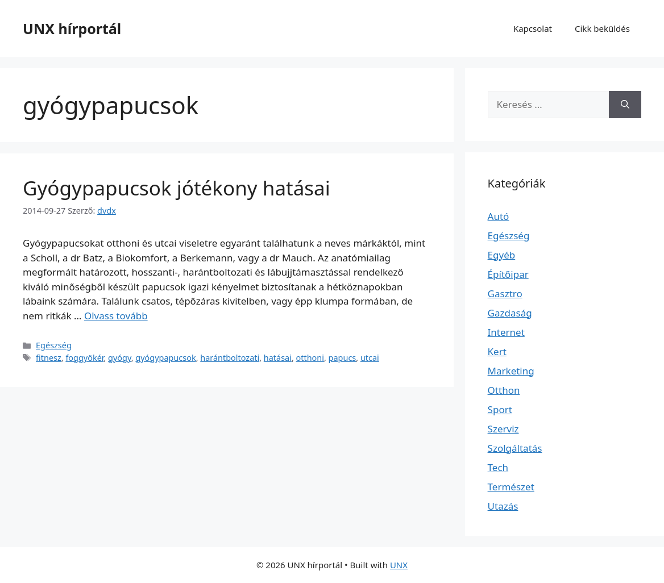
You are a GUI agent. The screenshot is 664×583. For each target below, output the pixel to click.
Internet (506, 332)
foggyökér (84, 357)
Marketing (511, 370)
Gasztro (505, 293)
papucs (342, 357)
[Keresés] (625, 104)
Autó (498, 216)
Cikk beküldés (602, 28)
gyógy (119, 357)
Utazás (503, 506)
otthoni (310, 357)
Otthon (504, 390)
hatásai (278, 357)
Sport (500, 409)
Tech (498, 467)
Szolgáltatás (515, 448)
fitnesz (48, 357)
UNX (399, 564)
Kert (497, 351)
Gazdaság (510, 312)
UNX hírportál (72, 28)
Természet (511, 486)
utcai (369, 357)
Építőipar (508, 274)
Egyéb (502, 254)
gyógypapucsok (165, 357)
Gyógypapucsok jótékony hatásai (176, 187)
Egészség (54, 345)
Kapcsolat (532, 28)
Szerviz (503, 428)
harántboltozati (229, 357)
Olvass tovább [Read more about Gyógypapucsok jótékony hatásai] (116, 315)
